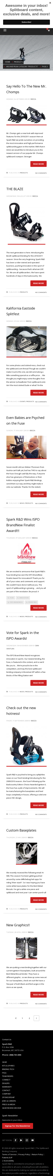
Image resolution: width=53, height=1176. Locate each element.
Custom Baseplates (21, 830)
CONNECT (6, 1079)
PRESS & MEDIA (8, 1104)
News (22, 503)
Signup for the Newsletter (17, 1126)
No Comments (41, 173)
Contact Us (6, 1039)
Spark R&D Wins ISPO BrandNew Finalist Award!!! (23, 525)
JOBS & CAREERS (9, 1101)
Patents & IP (7, 1157)
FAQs (4, 1072)
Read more (38, 164)
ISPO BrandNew (16, 602)
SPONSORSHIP (8, 1097)
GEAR (4, 1062)
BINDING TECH (8, 1069)
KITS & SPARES (8, 1065)
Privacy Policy (24, 1154)
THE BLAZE (14, 189)
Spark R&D (32, 602)
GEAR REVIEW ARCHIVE (11, 1108)
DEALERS (6, 1083)
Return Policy (37, 1154)
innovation (24, 598)
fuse (12, 598)
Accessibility (9, 1160)
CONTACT (6, 1090)
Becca (33, 99)
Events (22, 401)
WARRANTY (7, 1087)
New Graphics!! (18, 925)
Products (24, 173)
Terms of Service (9, 1154)
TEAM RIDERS (7, 1076)
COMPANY (6, 1093)
